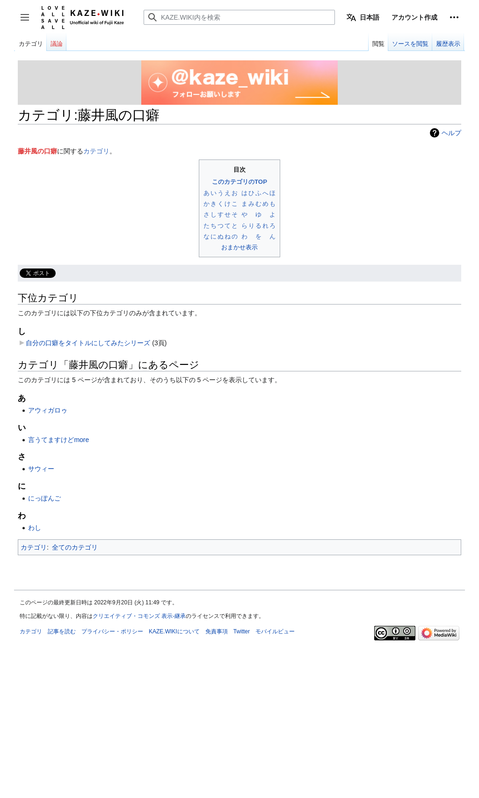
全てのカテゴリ (75, 547)
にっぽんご (44, 498)
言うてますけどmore (58, 439)
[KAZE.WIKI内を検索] (239, 17)
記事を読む (62, 631)
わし (34, 527)
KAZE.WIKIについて (174, 631)
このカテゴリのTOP (239, 181)
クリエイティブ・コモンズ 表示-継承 (139, 616)
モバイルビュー (275, 631)
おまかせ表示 (239, 247)
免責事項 (216, 631)
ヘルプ (451, 133)
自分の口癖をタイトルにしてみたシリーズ (88, 343)
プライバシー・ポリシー (112, 631)
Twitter (241, 631)
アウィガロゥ (47, 410)
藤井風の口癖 (37, 151)
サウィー (41, 468)
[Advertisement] (239, 708)
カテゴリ (96, 151)
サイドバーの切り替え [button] (28, 22)
